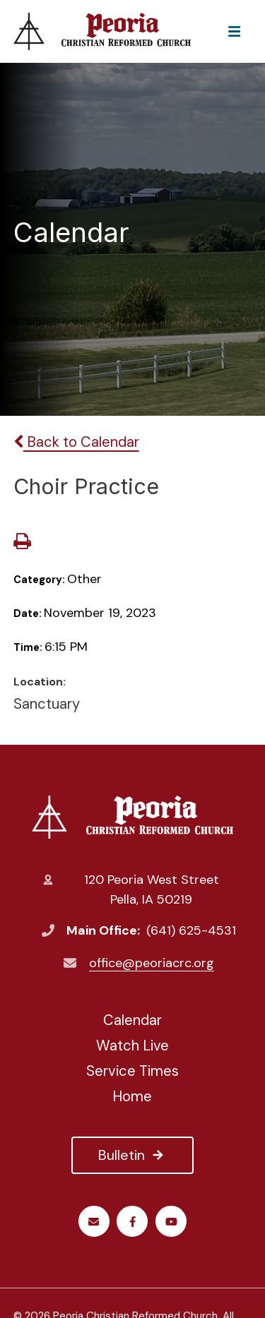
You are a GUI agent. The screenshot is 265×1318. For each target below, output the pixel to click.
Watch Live (132, 1045)
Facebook (132, 1221)
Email (93, 1221)
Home (132, 1096)
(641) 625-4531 (191, 930)
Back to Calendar (76, 442)
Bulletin (132, 1155)
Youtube (171, 1221)
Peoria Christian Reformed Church (132, 817)
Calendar (132, 1020)
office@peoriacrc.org (151, 962)
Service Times (132, 1071)
